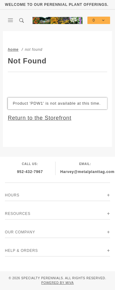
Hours (12, 195)
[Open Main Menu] (10, 20)
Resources (17, 213)
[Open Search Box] (22, 20)
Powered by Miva (57, 282)
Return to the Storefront (39, 118)
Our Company (20, 232)
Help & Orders (21, 250)
